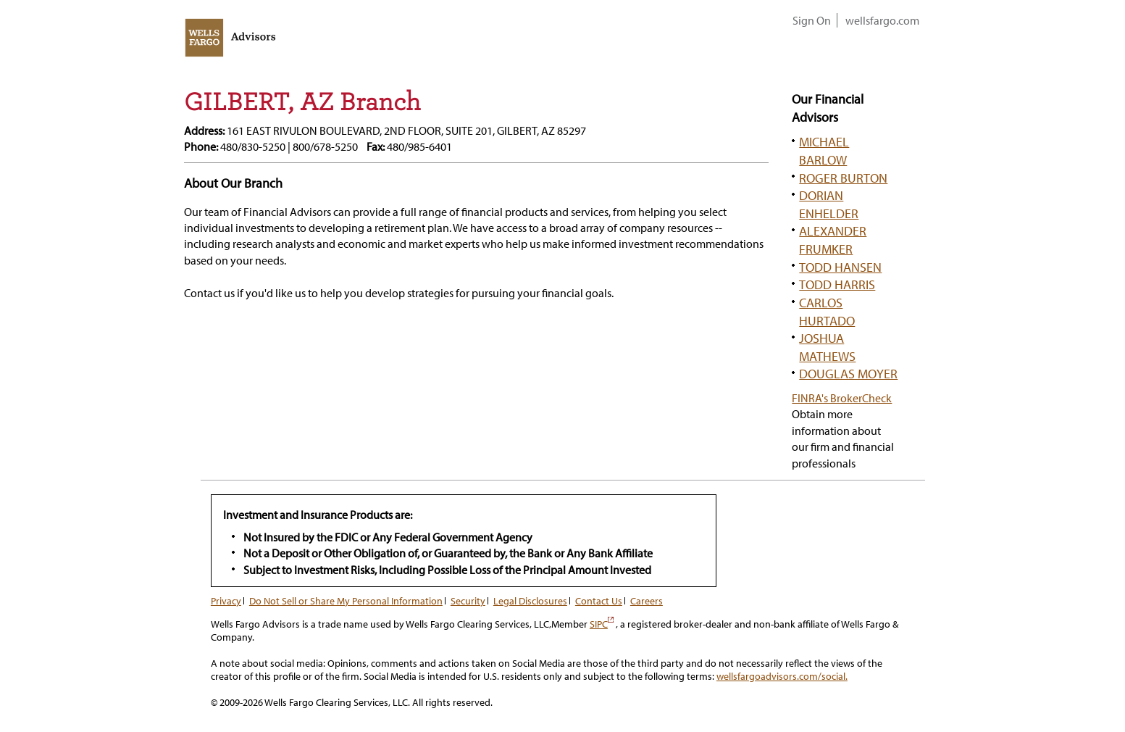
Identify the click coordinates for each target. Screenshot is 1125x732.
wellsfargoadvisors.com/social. (782, 676)
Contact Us (598, 600)
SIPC (602, 624)
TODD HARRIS (837, 284)
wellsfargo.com (882, 20)
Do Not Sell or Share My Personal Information (346, 600)
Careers (646, 600)
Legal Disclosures (530, 600)
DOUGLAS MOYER (848, 373)
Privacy (226, 600)
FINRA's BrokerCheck (842, 398)
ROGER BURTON (843, 178)
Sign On (811, 20)
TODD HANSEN (840, 267)
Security (468, 600)
